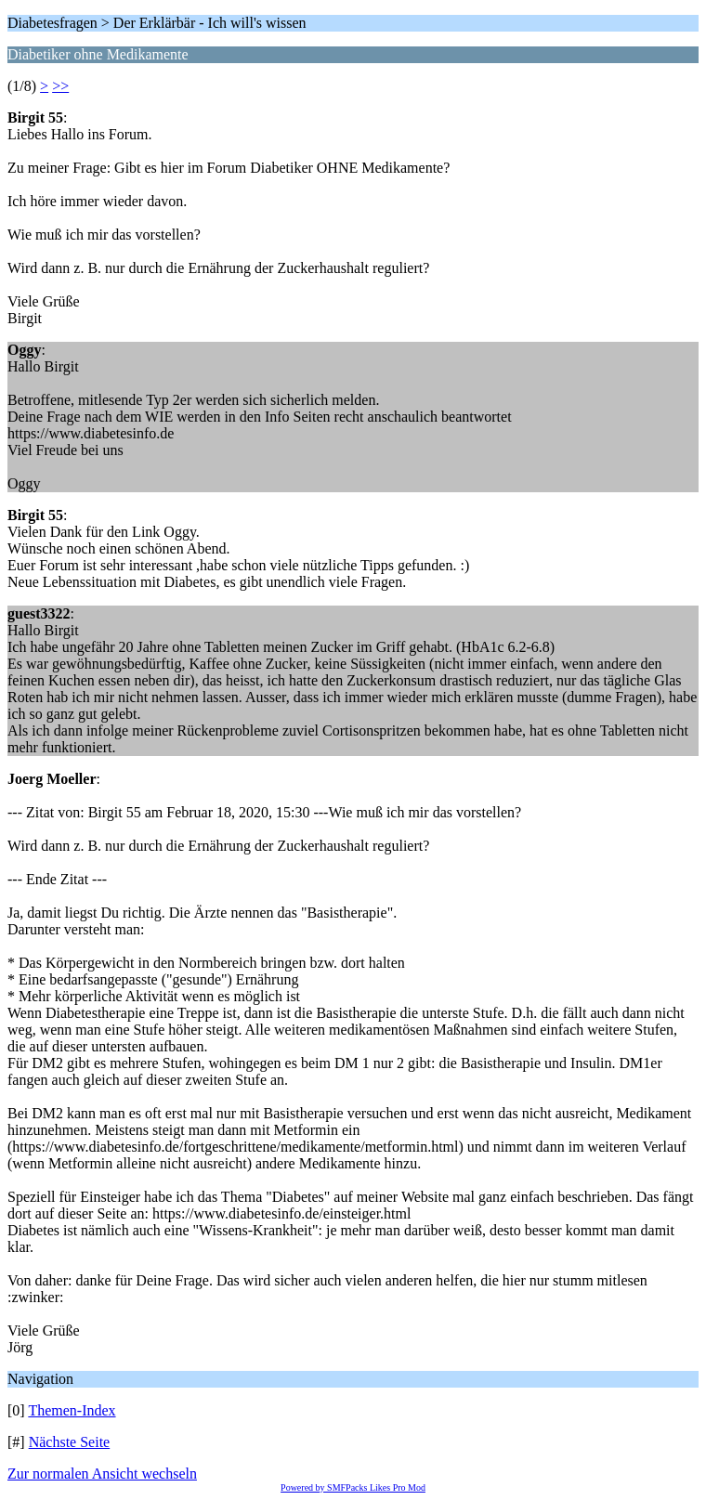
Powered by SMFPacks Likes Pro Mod (353, 1487)
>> (60, 86)
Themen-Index (71, 1410)
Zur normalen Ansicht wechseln (102, 1473)
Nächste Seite (70, 1442)
